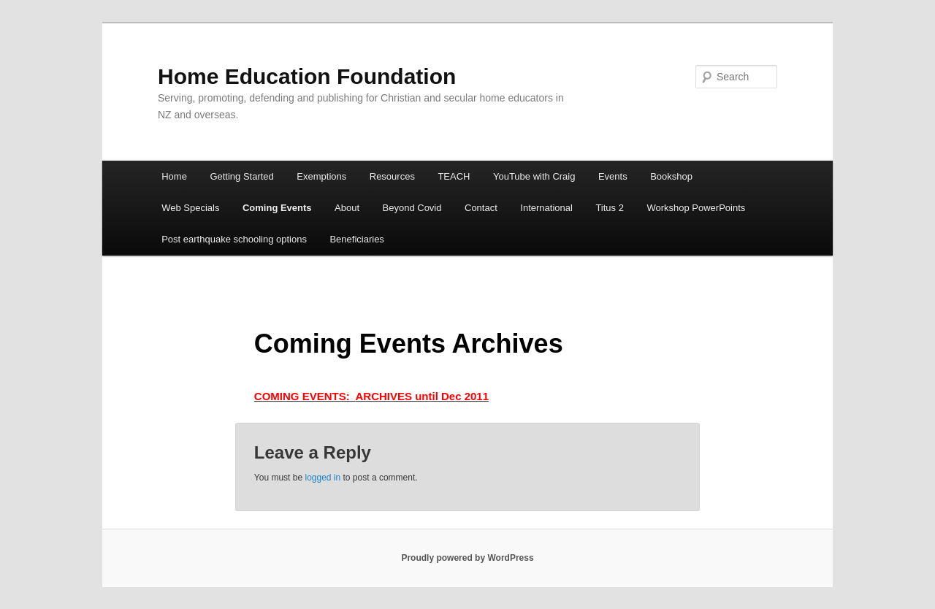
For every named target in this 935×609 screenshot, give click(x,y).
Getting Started (241, 176)
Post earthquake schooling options (234, 239)
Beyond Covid (412, 207)
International (546, 207)
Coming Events (277, 207)
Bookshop (671, 176)
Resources (392, 176)
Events (612, 176)
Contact (481, 207)
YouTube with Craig (534, 176)
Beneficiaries (356, 239)
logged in (322, 477)
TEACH (454, 176)
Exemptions (321, 176)
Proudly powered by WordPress (467, 558)
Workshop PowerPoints (695, 207)
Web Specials (190, 207)
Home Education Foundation (307, 76)
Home (174, 176)
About (347, 207)
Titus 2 (609, 207)
